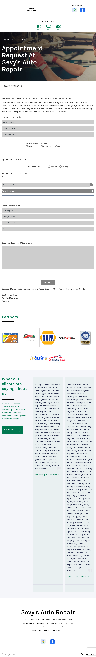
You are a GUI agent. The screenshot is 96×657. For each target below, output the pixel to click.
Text (59, 146)
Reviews (5, 301)
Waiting (65, 167)
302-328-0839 (58, 111)
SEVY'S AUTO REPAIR (15, 39)
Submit (48, 282)
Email (30, 146)
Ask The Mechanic (10, 298)
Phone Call (47, 146)
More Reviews (12, 430)
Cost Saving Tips (9, 295)
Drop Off (54, 167)
